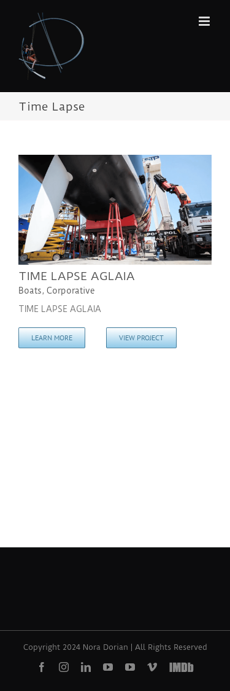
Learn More (51, 337)
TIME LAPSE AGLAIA (76, 276)
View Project (141, 337)
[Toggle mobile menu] (205, 21)
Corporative (71, 290)
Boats (30, 290)
